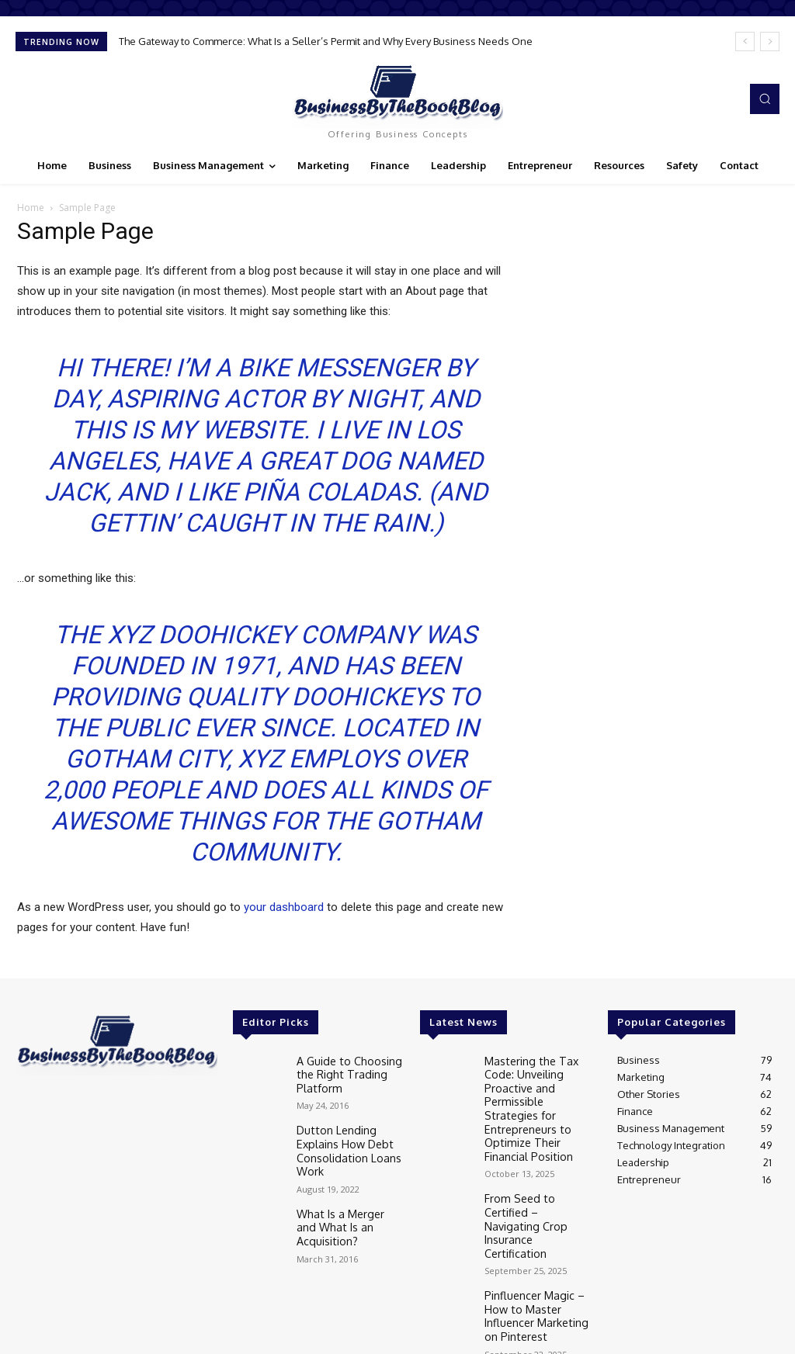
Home (30, 207)
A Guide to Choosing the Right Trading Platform (344, 1072)
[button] (764, 98)
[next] (769, 41)
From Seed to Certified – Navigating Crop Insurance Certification (536, 1185)
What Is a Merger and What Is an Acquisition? (350, 1208)
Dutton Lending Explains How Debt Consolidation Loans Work (344, 1142)
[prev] (745, 41)
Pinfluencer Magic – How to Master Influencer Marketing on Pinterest (533, 1256)
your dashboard (284, 907)
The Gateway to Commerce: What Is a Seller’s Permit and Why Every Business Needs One (326, 41)
